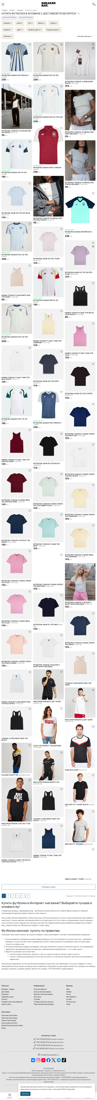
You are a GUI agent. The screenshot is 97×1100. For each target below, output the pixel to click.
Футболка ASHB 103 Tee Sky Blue (16, 214)
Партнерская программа (44, 1004)
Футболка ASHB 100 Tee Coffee (78, 394)
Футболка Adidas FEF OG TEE (46, 76)
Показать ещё (48, 886)
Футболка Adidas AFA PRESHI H (15, 76)
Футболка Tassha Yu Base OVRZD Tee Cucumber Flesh (48, 504)
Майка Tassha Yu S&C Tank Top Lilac (79, 354)
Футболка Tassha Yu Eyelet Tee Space (16, 541)
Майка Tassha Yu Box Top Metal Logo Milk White (16, 861)
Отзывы (37, 999)
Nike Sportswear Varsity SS (46, 783)
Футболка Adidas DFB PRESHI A (78, 233)
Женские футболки (25, 17)
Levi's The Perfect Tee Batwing (47, 746)
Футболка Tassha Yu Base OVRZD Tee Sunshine (80, 515)
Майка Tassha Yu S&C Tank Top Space (47, 856)
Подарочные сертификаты (12, 1002)
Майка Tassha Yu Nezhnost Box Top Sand (16, 296)
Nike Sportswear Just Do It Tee (16, 824)
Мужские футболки (9, 17)
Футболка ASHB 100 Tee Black (46, 464)
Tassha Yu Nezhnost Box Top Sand (78, 684)
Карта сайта (6, 1004)
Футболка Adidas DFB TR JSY (45, 301)
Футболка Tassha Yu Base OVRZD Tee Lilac (16, 581)
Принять (25, 1094)
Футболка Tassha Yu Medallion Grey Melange (79, 133)
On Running (70, 1002)
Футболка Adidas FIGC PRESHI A (47, 424)
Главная (4, 10)
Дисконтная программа (43, 994)
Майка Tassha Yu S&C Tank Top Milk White (16, 378)
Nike (68, 989)
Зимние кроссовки (9, 1020)
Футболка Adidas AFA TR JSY (14, 173)
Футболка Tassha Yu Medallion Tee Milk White (47, 219)
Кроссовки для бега (9, 1023)
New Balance (71, 997)
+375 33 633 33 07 (41, 1048)
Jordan (69, 999)
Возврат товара (8, 989)
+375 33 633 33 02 (41, 1039)
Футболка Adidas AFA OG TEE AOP (48, 118)
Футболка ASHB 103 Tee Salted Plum (78, 273)
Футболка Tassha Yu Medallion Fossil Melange (79, 183)
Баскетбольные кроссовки (12, 1025)
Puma (68, 994)
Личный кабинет (40, 989)
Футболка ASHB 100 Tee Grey (46, 382)
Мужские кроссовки (9, 1015)
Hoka (68, 1004)
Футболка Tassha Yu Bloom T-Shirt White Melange (78, 603)
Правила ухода (7, 997)
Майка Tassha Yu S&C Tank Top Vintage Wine (16, 460)
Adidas (69, 992)
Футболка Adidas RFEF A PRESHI (47, 168)
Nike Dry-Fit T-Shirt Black (80, 805)
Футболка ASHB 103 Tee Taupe (46, 259)
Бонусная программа (42, 992)
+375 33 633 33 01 (41, 1042)
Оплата (4, 999)
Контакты (37, 997)
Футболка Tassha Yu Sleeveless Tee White (16, 131)
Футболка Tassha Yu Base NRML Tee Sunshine (79, 555)
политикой (57, 1089)
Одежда (20, 10)
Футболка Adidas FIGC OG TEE (15, 255)
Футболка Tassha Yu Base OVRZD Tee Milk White (80, 475)
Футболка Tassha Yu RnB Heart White (79, 82)
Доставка (5, 992)
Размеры (5, 994)
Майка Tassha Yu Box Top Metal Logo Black (79, 313)
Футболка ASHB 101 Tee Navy (48, 625)
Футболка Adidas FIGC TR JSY (14, 420)
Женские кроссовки (9, 1018)
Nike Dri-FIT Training (79, 844)
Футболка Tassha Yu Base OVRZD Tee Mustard (48, 585)
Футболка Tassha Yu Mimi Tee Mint (46, 545)
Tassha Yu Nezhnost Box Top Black (15, 739)
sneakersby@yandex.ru (48, 1055)
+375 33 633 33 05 (42, 1045)
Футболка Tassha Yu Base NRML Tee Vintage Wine (16, 501)
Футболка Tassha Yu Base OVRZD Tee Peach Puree (16, 662)
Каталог (12, 10)
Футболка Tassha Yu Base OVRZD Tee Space (80, 643)
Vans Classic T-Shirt (78, 879)
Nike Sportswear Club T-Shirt (47, 702)
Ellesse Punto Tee (16, 775)
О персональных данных (44, 1002)
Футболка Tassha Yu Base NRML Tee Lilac (16, 622)
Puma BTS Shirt (76, 770)
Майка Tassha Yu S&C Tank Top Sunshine (47, 341)
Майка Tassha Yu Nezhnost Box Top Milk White (16, 702)
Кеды (4, 1028)
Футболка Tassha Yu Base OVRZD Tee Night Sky (80, 434)
